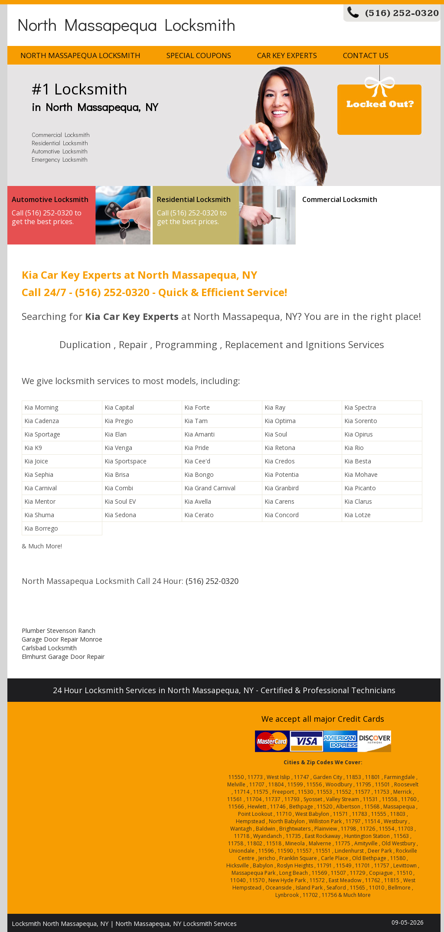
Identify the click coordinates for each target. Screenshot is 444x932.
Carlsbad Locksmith (49, 648)
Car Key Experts (287, 55)
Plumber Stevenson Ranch (58, 630)
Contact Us (365, 55)
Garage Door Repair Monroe (62, 639)
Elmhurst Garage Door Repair (63, 656)
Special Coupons (198, 55)
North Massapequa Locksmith (126, 24)
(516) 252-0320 (402, 13)
